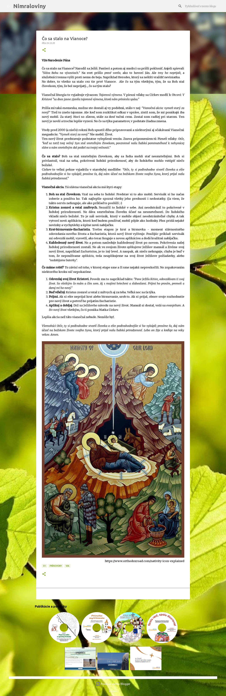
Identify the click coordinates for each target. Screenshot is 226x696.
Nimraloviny (29, 6)
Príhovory (56, 566)
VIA (67, 566)
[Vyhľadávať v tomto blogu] (201, 6)
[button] (44, 50)
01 (44, 566)
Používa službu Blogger (113, 683)
